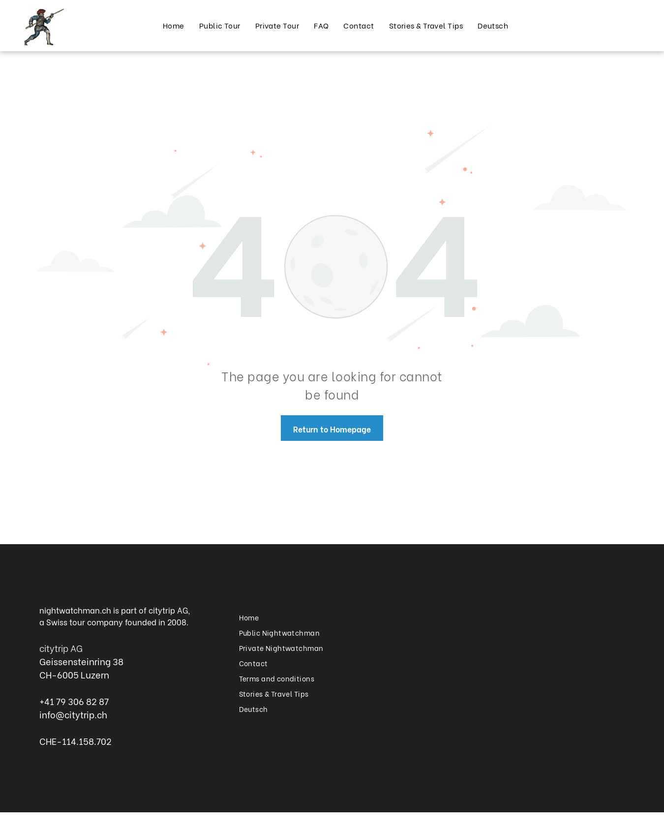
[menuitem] (173, 25)
